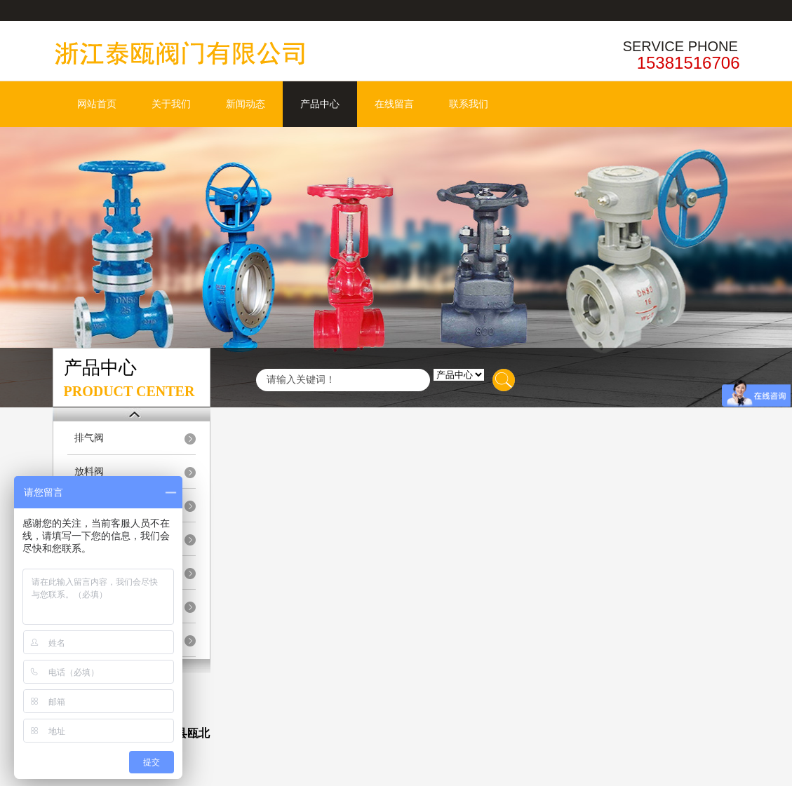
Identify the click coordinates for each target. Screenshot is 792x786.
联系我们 (468, 104)
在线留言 (394, 104)
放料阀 (89, 471)
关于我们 (171, 104)
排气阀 (89, 438)
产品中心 (320, 104)
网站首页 (96, 104)
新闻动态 (245, 104)
